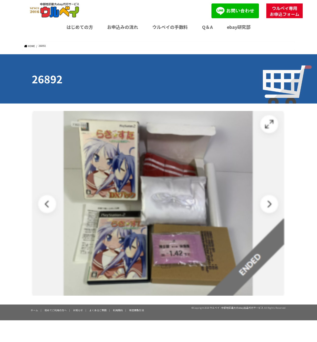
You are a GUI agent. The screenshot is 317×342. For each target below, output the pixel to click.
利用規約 (118, 310)
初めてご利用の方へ (56, 310)
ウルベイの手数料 (170, 27)
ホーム (34, 310)
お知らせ (78, 310)
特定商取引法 (136, 310)
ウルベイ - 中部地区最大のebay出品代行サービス (236, 307)
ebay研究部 (239, 27)
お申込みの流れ (122, 27)
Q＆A (207, 27)
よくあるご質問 (98, 310)
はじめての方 (79, 27)
